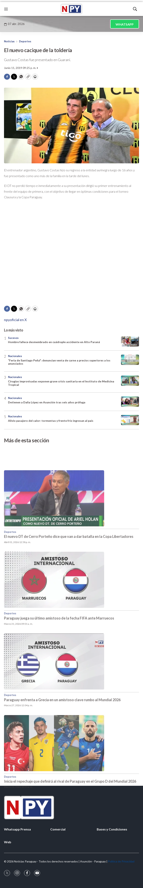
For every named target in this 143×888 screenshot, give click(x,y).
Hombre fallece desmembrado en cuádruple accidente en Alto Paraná (54, 342)
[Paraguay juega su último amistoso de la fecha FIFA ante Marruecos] (71, 602)
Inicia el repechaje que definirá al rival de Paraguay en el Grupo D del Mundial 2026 (70, 803)
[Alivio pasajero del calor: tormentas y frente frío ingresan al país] (130, 420)
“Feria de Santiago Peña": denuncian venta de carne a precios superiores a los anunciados (59, 362)
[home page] (71, 9)
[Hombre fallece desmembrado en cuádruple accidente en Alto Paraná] (130, 341)
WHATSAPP (125, 24)
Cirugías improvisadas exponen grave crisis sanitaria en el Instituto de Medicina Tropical (61, 383)
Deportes (25, 41)
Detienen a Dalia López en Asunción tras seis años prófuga (46, 402)
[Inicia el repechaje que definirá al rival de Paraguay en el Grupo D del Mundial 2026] (71, 765)
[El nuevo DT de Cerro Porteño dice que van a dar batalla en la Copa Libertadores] (71, 520)
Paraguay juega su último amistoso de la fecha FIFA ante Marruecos (59, 640)
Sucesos (13, 337)
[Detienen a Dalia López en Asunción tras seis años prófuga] (130, 402)
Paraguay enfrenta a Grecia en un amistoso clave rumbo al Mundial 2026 (62, 721)
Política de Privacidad (121, 861)
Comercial (57, 829)
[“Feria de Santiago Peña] (130, 360)
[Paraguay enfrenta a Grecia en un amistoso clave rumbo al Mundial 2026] (71, 684)
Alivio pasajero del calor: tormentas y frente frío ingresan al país (50, 420)
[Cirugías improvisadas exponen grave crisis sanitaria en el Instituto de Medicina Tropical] (130, 381)
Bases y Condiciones (112, 829)
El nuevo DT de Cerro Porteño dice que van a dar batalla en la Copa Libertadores (68, 558)
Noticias (9, 41)
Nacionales (15, 356)
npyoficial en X (15, 319)
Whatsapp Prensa (17, 829)
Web (7, 842)
